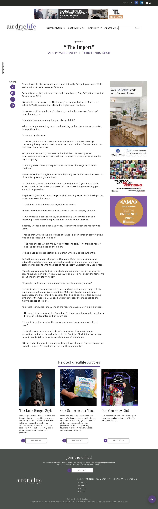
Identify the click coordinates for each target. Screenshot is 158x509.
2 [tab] (3, 66)
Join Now (79, 470)
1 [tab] (3, 63)
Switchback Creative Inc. (117, 501)
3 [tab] (3, 69)
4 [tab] (3, 72)
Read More (33, 440)
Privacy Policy (73, 499)
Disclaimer (86, 499)
